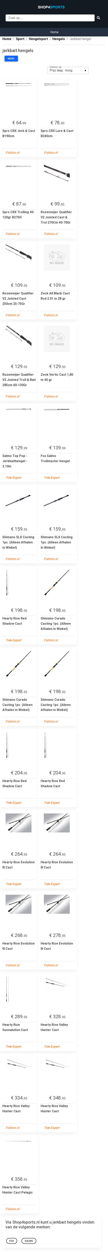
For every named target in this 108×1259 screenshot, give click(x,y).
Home (54, 32)
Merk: (11, 58)
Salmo (29, 1241)
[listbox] (67, 70)
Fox (11, 1241)
